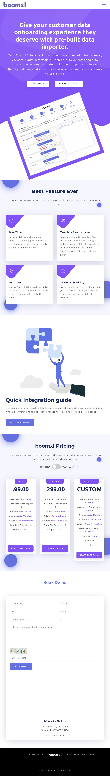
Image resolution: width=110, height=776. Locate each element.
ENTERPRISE (89, 481)
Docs (40, 754)
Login (91, 754)
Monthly (45, 466)
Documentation (19, 422)
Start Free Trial (69, 84)
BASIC (20, 481)
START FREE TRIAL (89, 555)
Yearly (66, 466)
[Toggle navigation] (104, 4)
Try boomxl (38, 84)
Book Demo (21, 666)
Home (32, 754)
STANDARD (55, 481)
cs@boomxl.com (55, 735)
